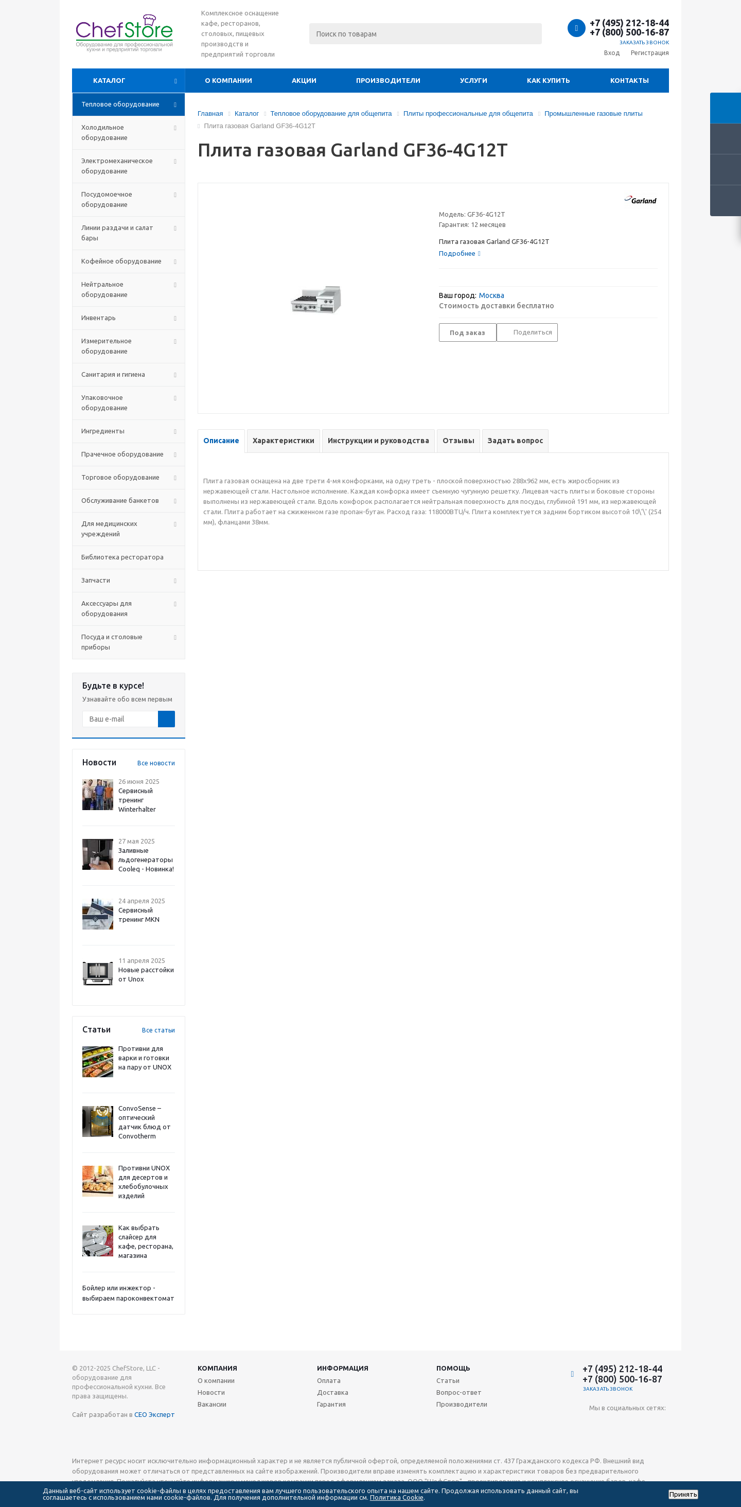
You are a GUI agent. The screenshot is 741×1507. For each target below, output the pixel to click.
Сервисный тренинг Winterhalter (137, 800)
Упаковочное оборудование (104, 402)
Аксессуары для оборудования (106, 608)
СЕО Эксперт (154, 1414)
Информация (342, 1368)
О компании (228, 80)
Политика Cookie (397, 1497)
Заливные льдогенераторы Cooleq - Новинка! (146, 859)
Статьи (448, 1380)
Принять (683, 1494)
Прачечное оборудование (122, 454)
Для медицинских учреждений (109, 528)
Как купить (548, 80)
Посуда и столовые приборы (112, 642)
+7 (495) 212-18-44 (629, 22)
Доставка (332, 1392)
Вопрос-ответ (459, 1392)
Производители (388, 80)
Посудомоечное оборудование (106, 199)
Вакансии (212, 1404)
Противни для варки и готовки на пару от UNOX (144, 1058)
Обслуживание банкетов (120, 500)
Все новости (156, 763)
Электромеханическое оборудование (117, 165)
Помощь (453, 1368)
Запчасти (95, 580)
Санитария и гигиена (113, 374)
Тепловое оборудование (120, 104)
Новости (211, 1392)
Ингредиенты (103, 430)
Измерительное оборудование (106, 346)
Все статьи (158, 1030)
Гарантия (331, 1404)
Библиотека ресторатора (122, 556)
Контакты (629, 80)
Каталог (109, 80)
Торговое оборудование (120, 477)
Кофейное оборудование (121, 261)
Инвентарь (98, 317)
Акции (304, 80)
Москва (491, 295)
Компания (217, 1368)
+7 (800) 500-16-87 (629, 32)
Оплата (329, 1380)
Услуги (473, 80)
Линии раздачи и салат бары (117, 232)
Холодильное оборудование (104, 132)
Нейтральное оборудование (104, 289)
